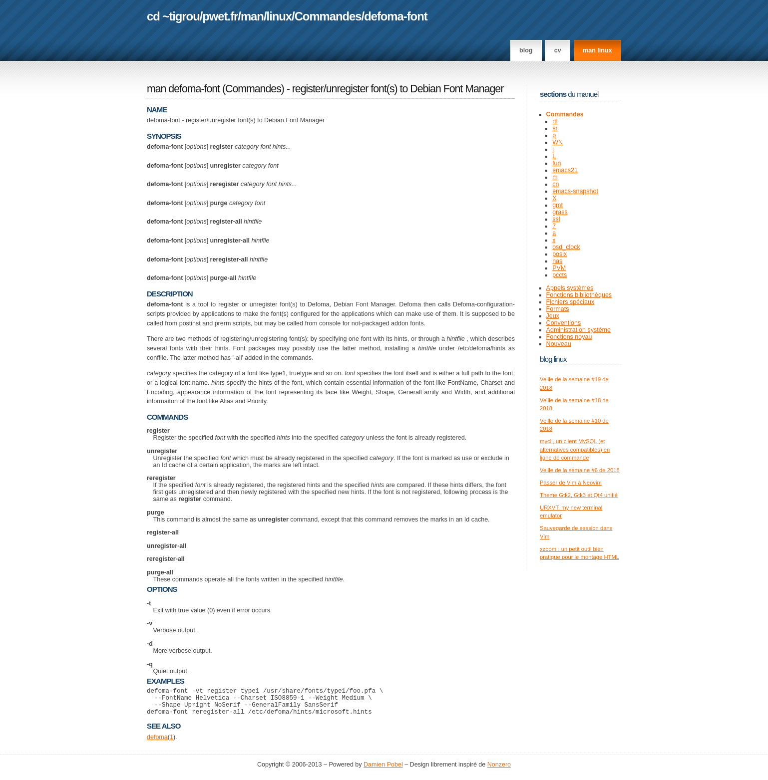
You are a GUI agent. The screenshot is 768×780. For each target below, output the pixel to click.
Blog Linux (553, 359)
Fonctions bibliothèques (579, 294)
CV (557, 50)
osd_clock (566, 247)
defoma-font (395, 16)
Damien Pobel (383, 770)
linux (279, 16)
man (252, 16)
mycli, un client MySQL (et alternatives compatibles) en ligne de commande (575, 449)
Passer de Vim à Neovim (571, 483)
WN (557, 142)
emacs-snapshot (575, 191)
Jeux (552, 315)
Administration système (578, 329)
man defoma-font (183, 89)
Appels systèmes (570, 287)
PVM (559, 267)
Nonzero (499, 770)
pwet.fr (220, 16)
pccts (559, 274)
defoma (157, 743)
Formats (557, 308)
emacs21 (565, 170)
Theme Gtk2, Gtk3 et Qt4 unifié (579, 495)
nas (557, 261)
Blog (525, 50)
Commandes (328, 16)
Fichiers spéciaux (570, 301)
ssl (556, 219)
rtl (554, 121)
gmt (557, 205)
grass (560, 212)
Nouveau (558, 343)
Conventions (563, 322)
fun (556, 163)
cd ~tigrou (173, 16)
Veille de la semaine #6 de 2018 (580, 470)
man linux (597, 50)
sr (554, 128)
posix (559, 254)
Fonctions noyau (569, 336)
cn (555, 184)
